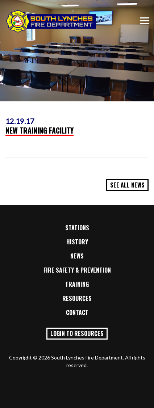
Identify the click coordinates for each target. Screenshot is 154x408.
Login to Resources (77, 333)
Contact (77, 312)
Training (77, 284)
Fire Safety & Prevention (77, 270)
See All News (127, 185)
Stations (77, 227)
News (77, 256)
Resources (77, 298)
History (77, 241)
